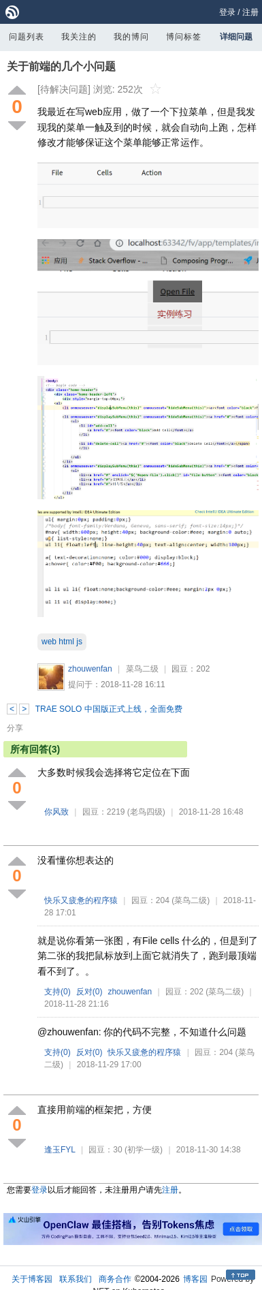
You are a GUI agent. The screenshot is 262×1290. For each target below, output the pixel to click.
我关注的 (79, 37)
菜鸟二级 (142, 669)
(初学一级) (144, 1149)
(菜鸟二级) (190, 900)
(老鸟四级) (146, 812)
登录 (227, 12)
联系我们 (75, 1279)
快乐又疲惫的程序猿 (81, 900)
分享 (15, 728)
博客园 (195, 1279)
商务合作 (115, 1279)
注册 (250, 12)
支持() (57, 991)
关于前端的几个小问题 (61, 66)
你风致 (56, 812)
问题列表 (26, 37)
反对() (89, 991)
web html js (62, 641)
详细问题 (236, 37)
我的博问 (131, 37)
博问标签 (183, 37)
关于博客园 (32, 1279)
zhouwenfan (90, 669)
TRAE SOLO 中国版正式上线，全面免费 (108, 709)
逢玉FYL (60, 1149)
